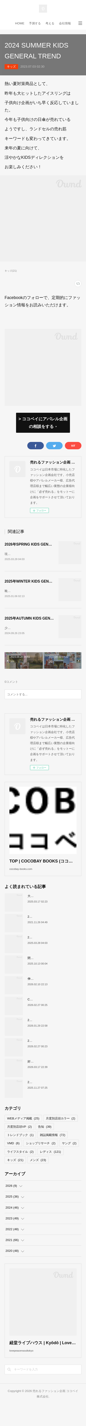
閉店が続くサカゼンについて (47, 973)
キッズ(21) (11, 270)
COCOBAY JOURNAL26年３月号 (50, 1014)
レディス (50, 1166)
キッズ (11, 66)
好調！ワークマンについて (45, 1076)
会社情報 (65, 23)
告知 (44, 1142)
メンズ (38, 1175)
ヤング (69, 1158)
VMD (13, 1158)
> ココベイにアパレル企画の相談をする (43, 423)
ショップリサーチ (40, 1158)
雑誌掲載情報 (52, 1150)
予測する (35, 23)
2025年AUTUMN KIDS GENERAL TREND (39, 624)
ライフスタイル (20, 1166)
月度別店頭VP (19, 1142)
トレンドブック (20, 1150)
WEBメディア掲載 (23, 1133)
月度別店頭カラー (60, 1133)
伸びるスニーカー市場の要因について (53, 993)
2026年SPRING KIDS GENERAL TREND (38, 544)
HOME (19, 23)
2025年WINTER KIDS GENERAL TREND (38, 584)
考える (49, 23)
